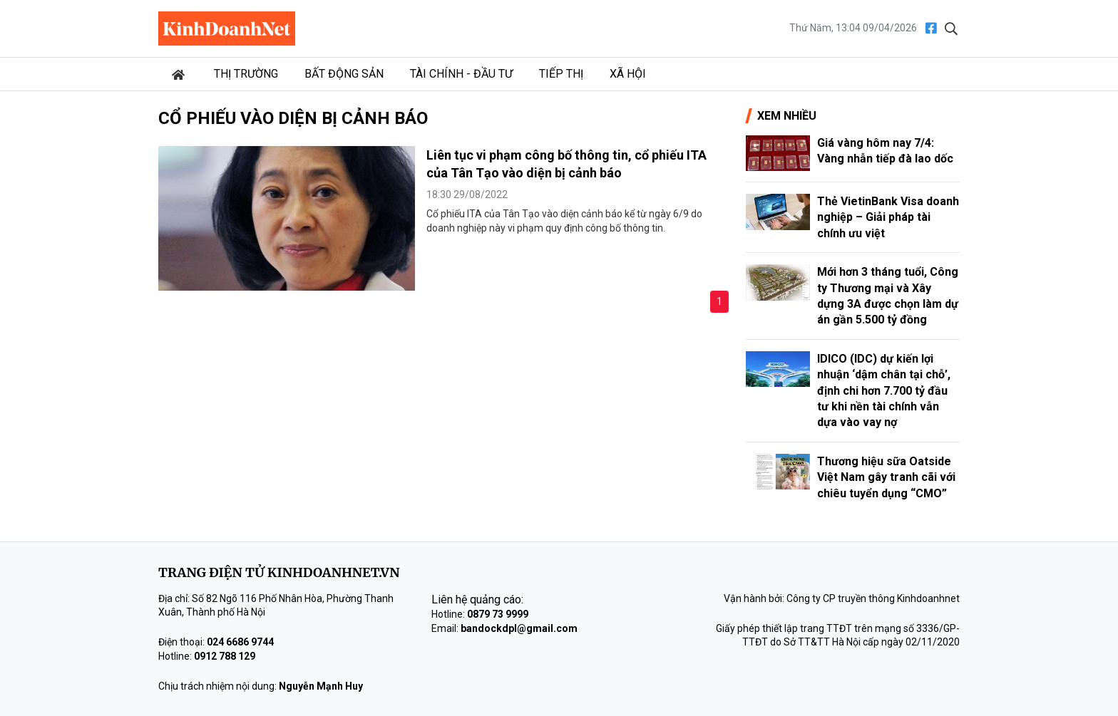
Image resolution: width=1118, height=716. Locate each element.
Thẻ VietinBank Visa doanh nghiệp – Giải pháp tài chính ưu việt (888, 217)
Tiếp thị (561, 74)
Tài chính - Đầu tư (461, 74)
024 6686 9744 (240, 642)
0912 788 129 (224, 656)
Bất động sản (344, 74)
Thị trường (246, 74)
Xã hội (628, 74)
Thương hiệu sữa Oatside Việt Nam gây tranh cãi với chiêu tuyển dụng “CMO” (886, 477)
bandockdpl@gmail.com (519, 628)
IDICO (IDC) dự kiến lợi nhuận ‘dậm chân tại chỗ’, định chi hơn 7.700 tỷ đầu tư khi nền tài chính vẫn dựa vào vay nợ (883, 391)
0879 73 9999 (497, 614)
